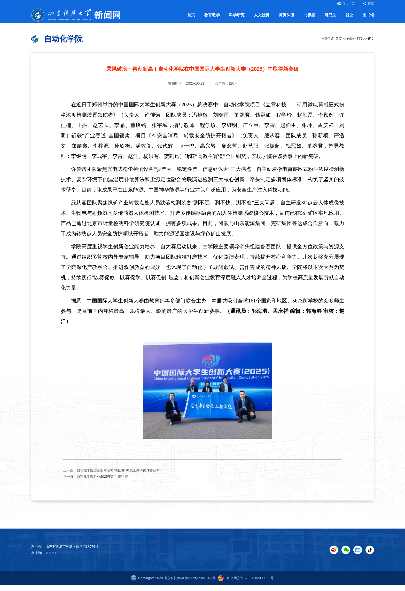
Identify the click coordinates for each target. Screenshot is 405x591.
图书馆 (368, 18)
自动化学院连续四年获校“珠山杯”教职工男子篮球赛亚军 (118, 476)
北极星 (309, 18)
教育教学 (212, 18)
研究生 (330, 18)
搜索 (368, 3)
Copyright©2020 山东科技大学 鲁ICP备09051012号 (173, 584)
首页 (191, 18)
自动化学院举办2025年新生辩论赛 (102, 482)
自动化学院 (354, 44)
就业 (349, 18)
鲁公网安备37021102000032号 (245, 584)
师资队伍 (286, 18)
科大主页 (345, 3)
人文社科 (261, 18)
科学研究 (237, 18)
